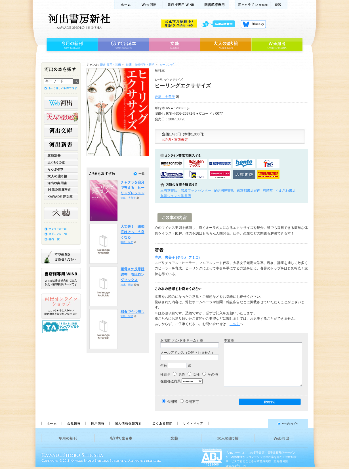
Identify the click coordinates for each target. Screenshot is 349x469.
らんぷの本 (61, 169)
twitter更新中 (220, 24)
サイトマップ (193, 423)
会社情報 (73, 423)
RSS (278, 4)
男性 (179, 374)
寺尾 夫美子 (165, 97)
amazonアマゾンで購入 (171, 163)
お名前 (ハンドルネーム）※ (181, 340)
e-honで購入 (195, 174)
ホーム (125, 4)
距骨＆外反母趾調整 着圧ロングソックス (132, 274)
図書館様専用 (214, 4)
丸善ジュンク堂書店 (175, 196)
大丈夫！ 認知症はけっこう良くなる (132, 232)
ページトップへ (260, 423)
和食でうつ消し (132, 312)
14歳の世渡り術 (61, 189)
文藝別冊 (61, 155)
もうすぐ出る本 (123, 44)
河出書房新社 (78, 21)
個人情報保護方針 (128, 423)
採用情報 (97, 423)
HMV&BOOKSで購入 (220, 174)
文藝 (174, 44)
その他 (210, 374)
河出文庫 (61, 130)
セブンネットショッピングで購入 (268, 163)
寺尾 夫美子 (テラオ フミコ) (177, 257)
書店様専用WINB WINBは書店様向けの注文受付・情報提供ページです (61, 278)
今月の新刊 (71, 44)
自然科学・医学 (144, 64)
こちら (235, 324)
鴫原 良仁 (127, 242)
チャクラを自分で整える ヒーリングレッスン (132, 187)
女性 (194, 374)
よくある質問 (162, 423)
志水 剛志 (127, 284)
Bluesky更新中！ (253, 24)
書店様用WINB (181, 4)
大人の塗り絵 (225, 44)
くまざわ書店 (285, 190)
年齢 (163, 366)
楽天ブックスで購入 (195, 163)
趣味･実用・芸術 (110, 64)
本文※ (229, 340)
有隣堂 (268, 190)
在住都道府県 (170, 381)
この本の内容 (174, 217)
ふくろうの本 (61, 162)
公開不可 (192, 402)
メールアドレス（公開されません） (187, 353)
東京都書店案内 (248, 190)
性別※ (165, 374)
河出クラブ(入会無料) (252, 4)
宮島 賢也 (127, 316)
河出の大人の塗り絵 (61, 116)
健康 (129, 64)
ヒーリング (166, 64)
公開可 (172, 402)
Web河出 (149, 4)
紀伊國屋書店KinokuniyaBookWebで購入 (220, 163)
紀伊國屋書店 (224, 190)
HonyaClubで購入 (171, 174)
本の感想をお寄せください (61, 256)
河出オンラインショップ (61, 306)
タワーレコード (268, 174)
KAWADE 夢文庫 (61, 196)
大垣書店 (244, 174)
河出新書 (61, 144)
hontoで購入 (244, 163)
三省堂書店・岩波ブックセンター (185, 190)
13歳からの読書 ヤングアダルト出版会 (62, 327)
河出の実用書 (61, 182)
